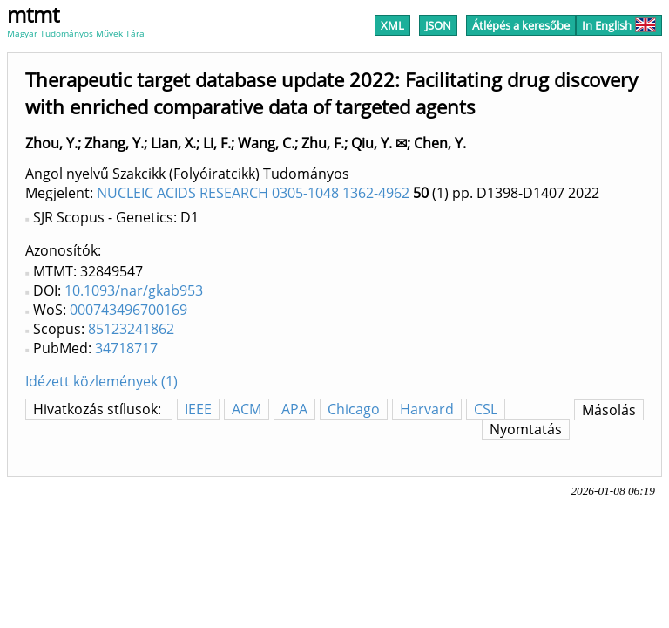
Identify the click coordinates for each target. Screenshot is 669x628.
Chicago (354, 409)
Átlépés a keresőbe (521, 25)
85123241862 (131, 328)
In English (619, 25)
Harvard (427, 409)
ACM (246, 409)
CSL (485, 409)
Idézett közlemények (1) (101, 381)
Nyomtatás (526, 429)
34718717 (126, 348)
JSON (438, 25)
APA (294, 409)
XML (392, 25)
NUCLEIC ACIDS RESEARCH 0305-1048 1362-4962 (253, 192)
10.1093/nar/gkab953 (133, 290)
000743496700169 (128, 309)
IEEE (198, 409)
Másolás (609, 410)
